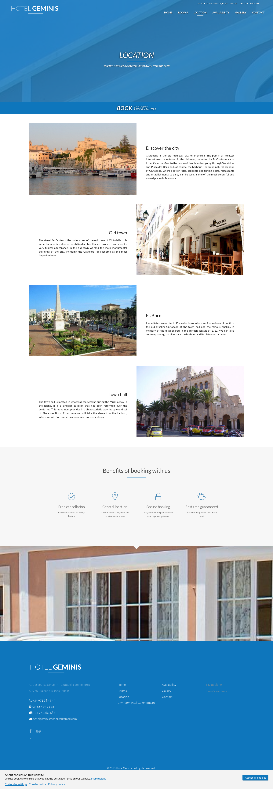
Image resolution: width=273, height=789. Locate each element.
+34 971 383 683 (42, 713)
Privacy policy (56, 784)
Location (200, 12)
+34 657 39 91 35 (41, 706)
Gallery (240, 12)
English (254, 3)
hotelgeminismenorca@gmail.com (53, 719)
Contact (258, 12)
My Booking (214, 684)
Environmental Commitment (136, 702)
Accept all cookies (255, 777)
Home (168, 12)
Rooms (183, 12)
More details (98, 778)
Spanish (244, 3)
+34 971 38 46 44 (42, 700)
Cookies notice (37, 784)
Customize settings (16, 784)
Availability (220, 12)
